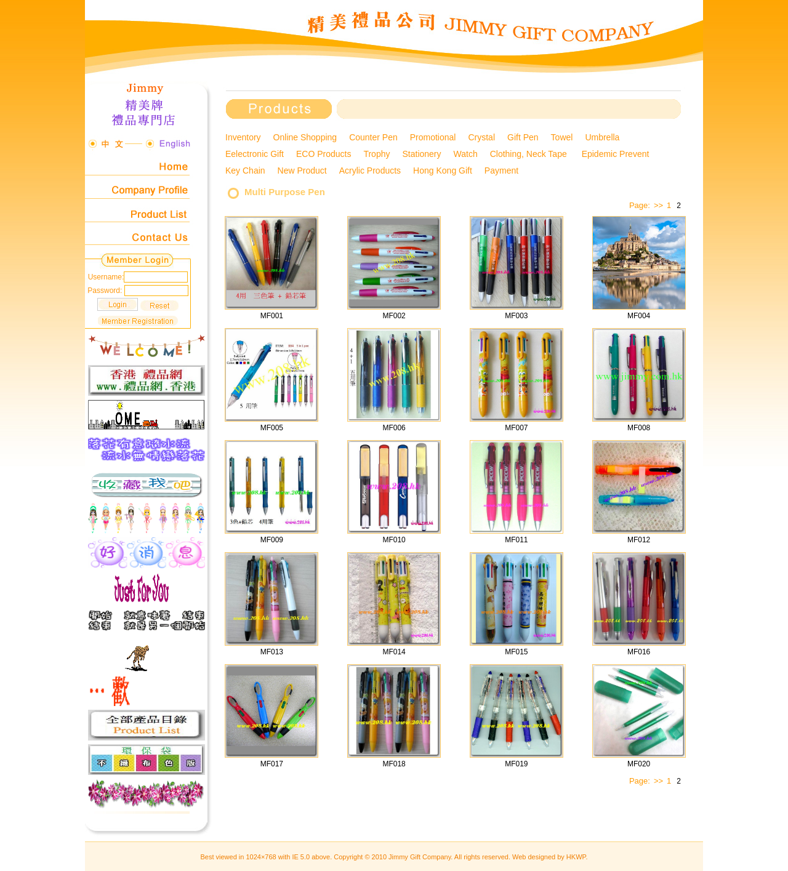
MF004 (638, 315)
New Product (302, 170)
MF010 (393, 540)
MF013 (271, 652)
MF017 (271, 764)
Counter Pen (373, 137)
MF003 (516, 315)
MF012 (638, 540)
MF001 (271, 315)
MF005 (271, 427)
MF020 (638, 764)
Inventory (243, 137)
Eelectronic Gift (254, 154)
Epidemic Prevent (617, 154)
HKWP (576, 857)
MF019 (516, 764)
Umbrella (602, 137)
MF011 (516, 540)
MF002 (393, 315)
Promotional (433, 137)
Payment (501, 170)
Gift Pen (523, 137)
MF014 (393, 652)
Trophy (376, 154)
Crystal (481, 137)
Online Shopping (305, 137)
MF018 (393, 764)
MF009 (271, 540)
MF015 (516, 652)
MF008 (638, 427)
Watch (466, 154)
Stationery (421, 154)
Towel (562, 137)
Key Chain (245, 170)
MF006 (393, 427)
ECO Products (323, 154)
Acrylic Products (370, 170)
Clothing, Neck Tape (529, 154)
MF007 (516, 427)
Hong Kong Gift (442, 170)
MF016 (638, 652)
